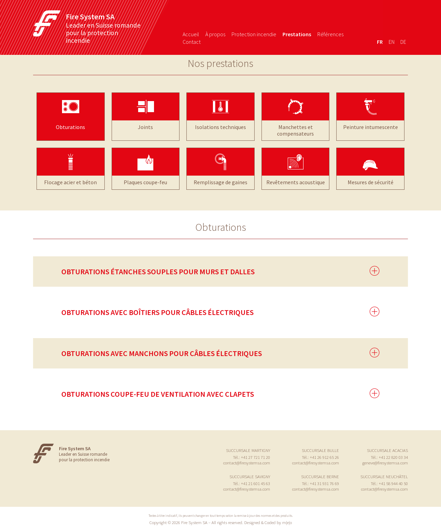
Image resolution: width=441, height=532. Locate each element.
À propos (215, 34)
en (391, 41)
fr (380, 41)
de (403, 41)
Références (330, 34)
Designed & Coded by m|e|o (268, 522)
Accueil (191, 34)
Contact (192, 41)
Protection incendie (254, 34)
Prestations (297, 34)
